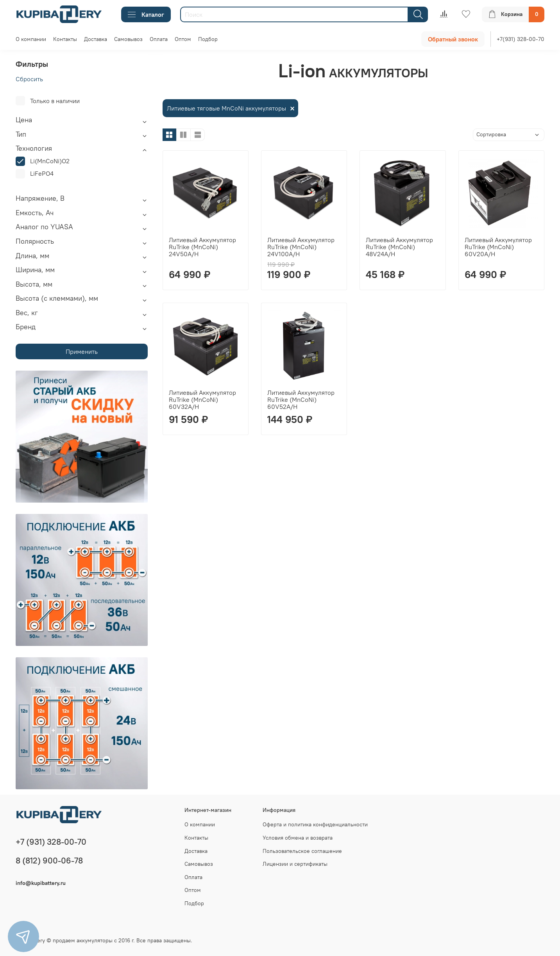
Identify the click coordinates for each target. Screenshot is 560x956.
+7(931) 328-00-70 (520, 39)
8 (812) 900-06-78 (49, 860)
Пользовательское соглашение (302, 850)
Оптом (183, 39)
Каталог (146, 14)
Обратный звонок (453, 39)
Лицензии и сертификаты (295, 863)
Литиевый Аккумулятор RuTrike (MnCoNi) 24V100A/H (301, 247)
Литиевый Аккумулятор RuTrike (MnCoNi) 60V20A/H (498, 247)
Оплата (159, 39)
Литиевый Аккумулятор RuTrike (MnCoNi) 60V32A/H (202, 399)
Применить (82, 351)
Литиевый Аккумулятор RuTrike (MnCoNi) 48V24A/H (399, 247)
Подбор (208, 39)
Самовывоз (128, 39)
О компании (31, 39)
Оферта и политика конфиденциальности (315, 824)
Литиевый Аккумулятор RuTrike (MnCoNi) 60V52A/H (301, 399)
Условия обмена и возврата (298, 837)
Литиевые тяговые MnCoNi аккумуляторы (226, 108)
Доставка (95, 39)
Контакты (65, 39)
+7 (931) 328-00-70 (51, 841)
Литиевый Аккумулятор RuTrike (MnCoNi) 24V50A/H (202, 247)
